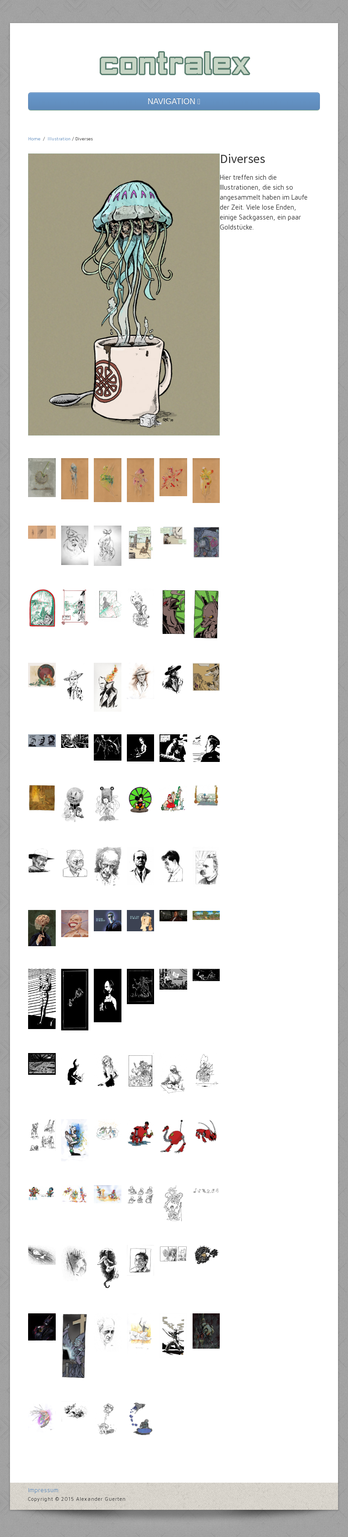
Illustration (59, 138)
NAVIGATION (174, 101)
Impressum (43, 1490)
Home (34, 138)
